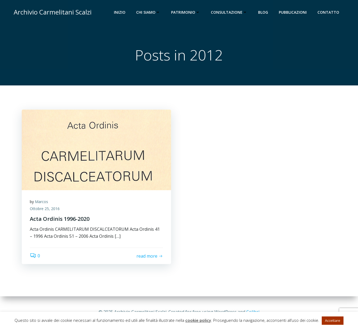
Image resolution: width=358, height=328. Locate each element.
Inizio (119, 12)
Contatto (328, 12)
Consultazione (229, 12)
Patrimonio (185, 12)
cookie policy (198, 320)
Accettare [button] (332, 320)
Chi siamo (148, 12)
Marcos (41, 201)
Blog (263, 12)
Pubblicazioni (293, 12)
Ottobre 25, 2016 (45, 208)
